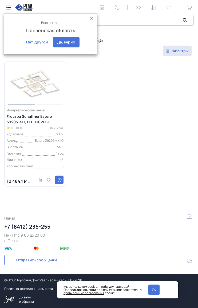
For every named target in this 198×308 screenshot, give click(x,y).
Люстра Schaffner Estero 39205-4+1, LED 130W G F (29, 119)
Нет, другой (37, 41)
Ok (154, 289)
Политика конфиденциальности (28, 288)
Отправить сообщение (36, 259)
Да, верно (66, 41)
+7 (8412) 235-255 (27, 226)
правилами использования (84, 293)
